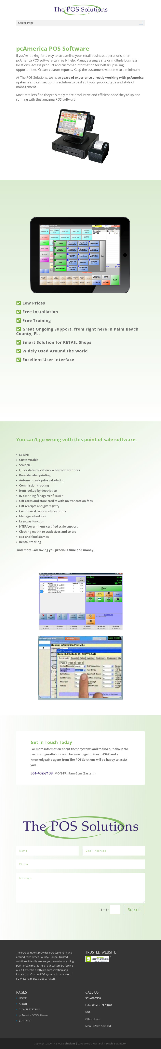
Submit (134, 909)
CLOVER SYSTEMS (29, 1009)
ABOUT (23, 1004)
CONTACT (24, 1021)
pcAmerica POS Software (33, 1015)
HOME (23, 998)
